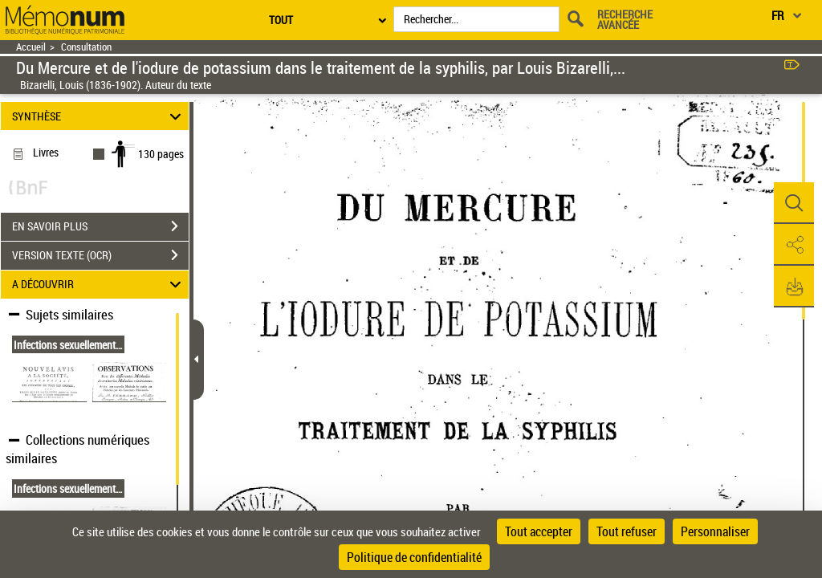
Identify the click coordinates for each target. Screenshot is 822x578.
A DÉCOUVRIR (99, 285)
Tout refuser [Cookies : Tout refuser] (626, 531)
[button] (794, 203)
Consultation (86, 47)
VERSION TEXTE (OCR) (100, 255)
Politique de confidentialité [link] (414, 557)
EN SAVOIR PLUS (100, 226)
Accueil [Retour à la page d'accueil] (31, 47)
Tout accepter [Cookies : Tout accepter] (538, 531)
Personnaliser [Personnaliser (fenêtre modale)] (715, 531)
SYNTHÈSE (99, 116)
